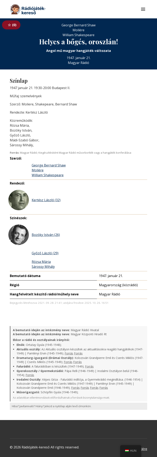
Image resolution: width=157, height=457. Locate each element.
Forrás (69, 353)
